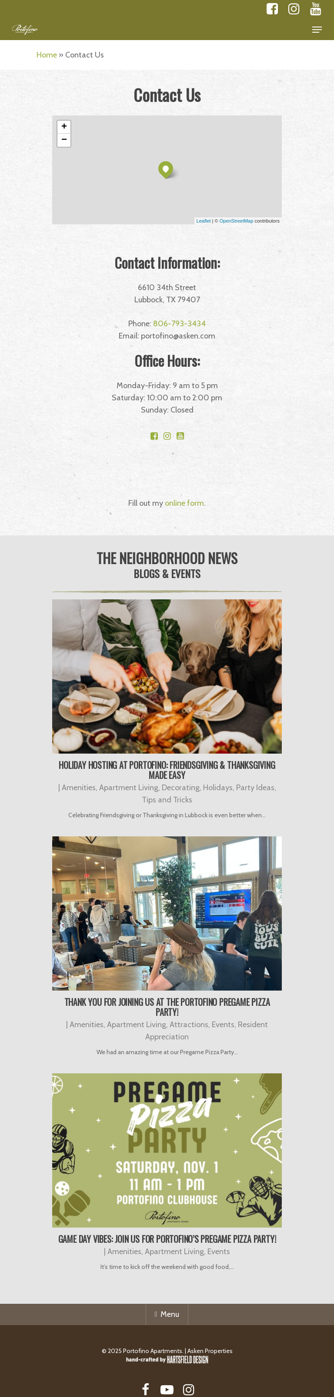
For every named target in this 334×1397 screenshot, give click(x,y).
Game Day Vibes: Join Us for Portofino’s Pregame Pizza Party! (167, 1238)
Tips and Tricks (167, 800)
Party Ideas (255, 787)
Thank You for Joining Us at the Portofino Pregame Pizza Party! (167, 1006)
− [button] (64, 140)
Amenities (79, 787)
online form (184, 503)
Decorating (181, 787)
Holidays (218, 787)
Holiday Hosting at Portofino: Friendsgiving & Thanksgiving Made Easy (167, 769)
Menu (167, 1314)
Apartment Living (128, 787)
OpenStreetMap (237, 220)
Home (47, 55)
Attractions (189, 1024)
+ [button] (64, 127)
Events (223, 1024)
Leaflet (204, 220)
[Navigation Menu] (317, 29)
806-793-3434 (179, 323)
